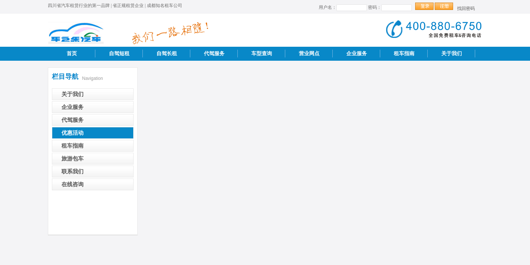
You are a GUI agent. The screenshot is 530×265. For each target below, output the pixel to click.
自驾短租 (119, 53)
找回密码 (466, 8)
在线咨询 (72, 184)
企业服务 (356, 53)
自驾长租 (166, 53)
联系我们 (72, 171)
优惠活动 (72, 133)
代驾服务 (214, 53)
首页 (72, 53)
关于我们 (451, 53)
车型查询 (261, 53)
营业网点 (309, 53)
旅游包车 (72, 159)
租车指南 (404, 53)
